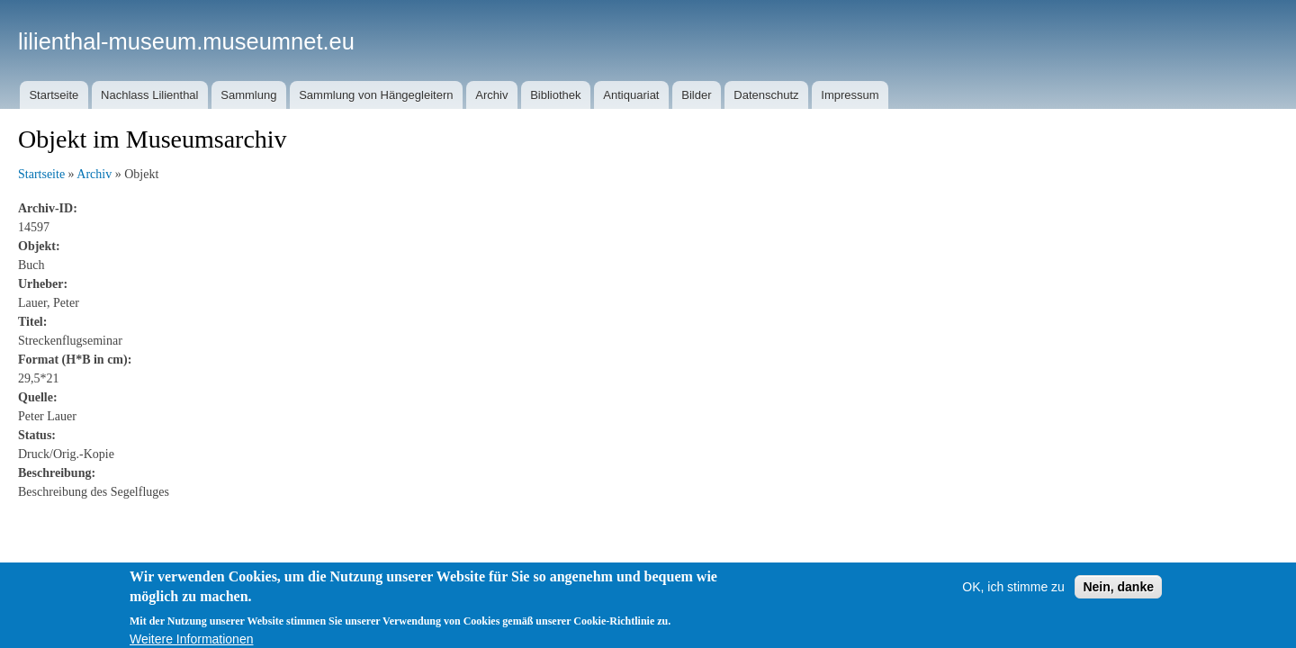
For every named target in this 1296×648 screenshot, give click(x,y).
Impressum (849, 95)
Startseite (53, 95)
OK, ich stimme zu (1013, 594)
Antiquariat (631, 95)
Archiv (491, 95)
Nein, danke (1118, 594)
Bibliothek (555, 95)
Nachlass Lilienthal (149, 95)
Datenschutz (766, 95)
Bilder (696, 95)
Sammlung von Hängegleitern (376, 95)
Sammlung (248, 95)
